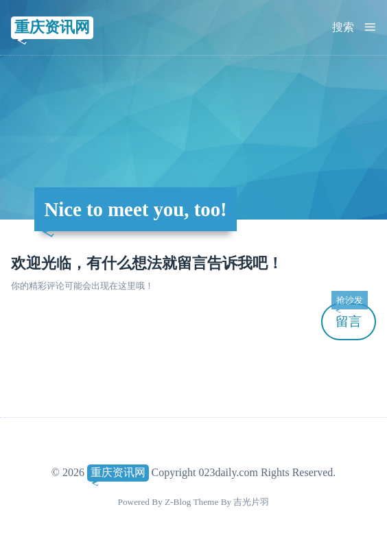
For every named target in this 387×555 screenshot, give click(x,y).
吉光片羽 (251, 502)
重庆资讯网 (52, 27)
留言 (349, 316)
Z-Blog (178, 502)
